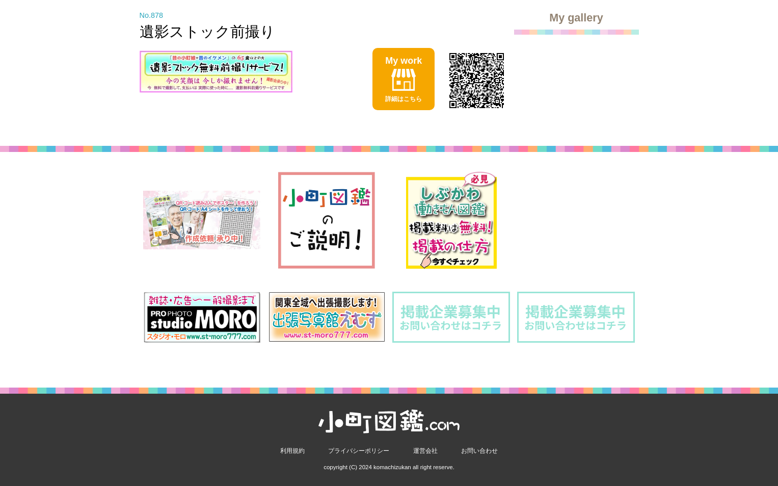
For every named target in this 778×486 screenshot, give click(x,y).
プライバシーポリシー (358, 451)
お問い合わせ (479, 451)
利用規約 (292, 451)
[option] (202, 220)
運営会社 (425, 451)
